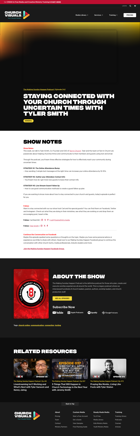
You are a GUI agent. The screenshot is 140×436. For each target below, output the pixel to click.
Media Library (81, 15)
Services (97, 15)
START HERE (55, 2)
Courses (118, 423)
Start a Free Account (80, 416)
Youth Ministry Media (100, 427)
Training (112, 15)
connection (49, 325)
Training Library (120, 416)
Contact (58, 423)
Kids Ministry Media (100, 423)
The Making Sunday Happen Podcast (38, 90)
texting (58, 325)
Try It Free (97, 416)
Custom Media (79, 412)
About (57, 412)
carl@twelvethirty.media (60, 220)
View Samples (78, 423)
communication (37, 325)
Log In (124, 6)
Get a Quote (77, 420)
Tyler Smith (34, 226)
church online (24, 325)
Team (57, 420)
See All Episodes (62, 299)
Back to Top (70, 404)
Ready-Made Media (101, 412)
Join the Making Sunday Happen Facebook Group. (44, 249)
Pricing (129, 15)
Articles (118, 427)
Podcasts (118, 420)
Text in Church (75, 151)
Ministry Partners (61, 427)
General (28, 121)
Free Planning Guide (80, 427)
